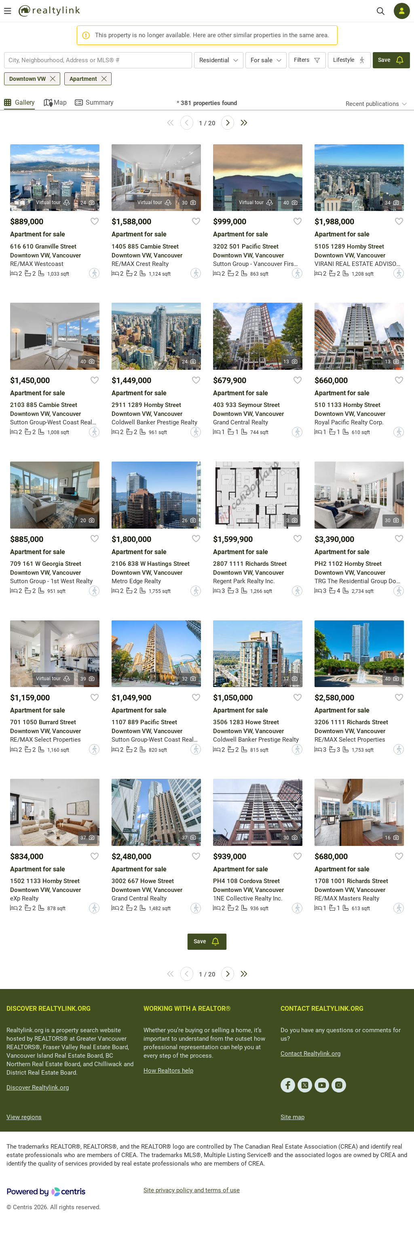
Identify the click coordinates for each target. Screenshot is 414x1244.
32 (189, 679)
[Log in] (402, 11)
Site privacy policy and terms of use (192, 1190)
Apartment (83, 79)
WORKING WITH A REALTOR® (187, 1008)
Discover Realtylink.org (37, 1087)
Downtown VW (27, 79)
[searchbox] (92, 60)
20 (87, 520)
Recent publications (372, 104)
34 (392, 203)
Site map (292, 1117)
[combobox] (98, 60)
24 (87, 203)
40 (290, 203)
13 (290, 362)
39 (87, 679)
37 (87, 838)
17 (290, 679)
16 (392, 838)
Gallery (25, 102)
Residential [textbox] (214, 60)
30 (189, 203)
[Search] (381, 11)
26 (189, 520)
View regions (24, 1117)
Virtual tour (53, 203)
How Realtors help (168, 1070)
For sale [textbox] (261, 60)
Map (60, 102)
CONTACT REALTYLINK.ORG (322, 1008)
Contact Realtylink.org (310, 1053)
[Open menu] (7, 11)
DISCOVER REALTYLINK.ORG (48, 1008)
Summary (100, 102)
